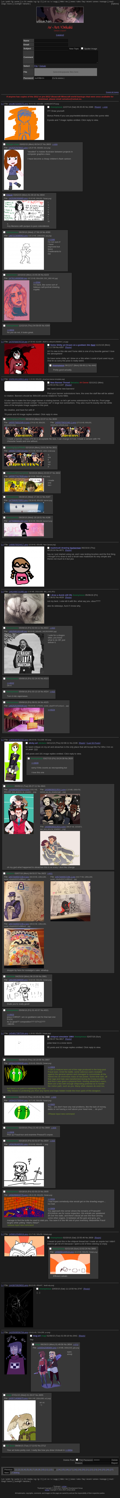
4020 (61, 600)
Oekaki (42, 68)
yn (3, 1)
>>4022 (10, 685)
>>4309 (55, 147)
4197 (48, 499)
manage (103, 1)
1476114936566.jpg (18, 280)
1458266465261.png (18, 1146)
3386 (91, 109)
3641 (43, 788)
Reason (78, 1465)
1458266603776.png (18, 1197)
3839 (91, 1240)
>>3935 (53, 1130)
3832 (58, 475)
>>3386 (51, 242)
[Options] (115, 4)
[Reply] (98, 109)
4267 (61, 350)
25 (103, 1472)
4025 (46, 704)
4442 (94, 368)
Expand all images (112, 94)
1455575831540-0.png (19, 425)
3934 (46, 1143)
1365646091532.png (18, 742)
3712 (43, 1448)
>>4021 (49, 876)
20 (83, 1472)
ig (38, 1)
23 (95, 1472)
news (73, 1)
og (35, 1)
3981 (44, 979)
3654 (69, 1347)
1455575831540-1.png (65, 425)
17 (71, 1472)
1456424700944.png (18, 1103)
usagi (3, 4)
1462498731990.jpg (18, 594)
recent (89, 1)
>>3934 (51, 1201)
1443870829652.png (18, 1287)
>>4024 (51, 712)
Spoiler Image (90, 48)
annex (95, 1)
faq (83, 1)
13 (55, 1472)
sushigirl (18, 4)
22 (91, 1472)
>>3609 (34, 765)
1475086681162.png (18, 523)
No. (87, 109)
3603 (48, 146)
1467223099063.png (18, 238)
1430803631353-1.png (55, 792)
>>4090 (105, 109)
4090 (48, 234)
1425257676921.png (18, 150)
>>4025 (52, 694)
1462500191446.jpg (18, 634)
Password (88, 1462)
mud (111, 1)
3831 (54, 450)
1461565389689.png (18, 982)
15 (63, 1472)
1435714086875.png (18, 1401)
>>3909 (53, 1099)
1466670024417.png (18, 547)
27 (111, 1472)
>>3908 (10, 1134)
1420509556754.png (18, 1334)
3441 (75, 1338)
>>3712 (75, 1347)
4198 (48, 520)
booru (9, 4)
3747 (80, 1291)
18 (75, 1472)
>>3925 (10, 1017)
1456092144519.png (64, 1254)
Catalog (15, 1475)
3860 (93, 1251)
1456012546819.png (18, 1236)
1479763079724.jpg (18, 344)
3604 (42, 197)
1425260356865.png (18, 201)
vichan (64, 1489)
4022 (46, 630)
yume (17, 1)
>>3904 (51, 1069)
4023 (46, 681)
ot (45, 1)
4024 (46, 694)
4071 (61, 552)
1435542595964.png (46, 1350)
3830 (54, 421)
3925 (43, 876)
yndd (8, 1)
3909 (47, 1130)
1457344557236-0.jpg (19, 879)
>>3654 (68, 1452)
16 (67, 1472)
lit (25, 1)
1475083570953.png (18, 503)
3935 (46, 1194)
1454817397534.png (18, 1036)
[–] (2, 106)
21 (87, 1472)
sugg (55, 1)
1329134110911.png (18, 381)
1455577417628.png (18, 478)
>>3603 (10, 332)
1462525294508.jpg (18, 708)
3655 (41, 1397)
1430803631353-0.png (19, 792)
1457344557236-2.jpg (19, 926)
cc (48, 1)
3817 (61, 1041)
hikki (62, 1)
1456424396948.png (18, 1065)
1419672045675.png (18, 106)
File (36, 68)
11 (47, 1472)
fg (12, 1)
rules (79, 1)
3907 (47, 1062)
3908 (47, 1099)
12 (51, 1472)
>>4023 (52, 630)
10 (43, 1472)
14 (59, 1472)
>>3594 (36, 285)
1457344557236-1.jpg (65, 879)
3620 (70, 761)
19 (79, 1472)
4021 (46, 1012)
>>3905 (51, 1107)
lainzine (26, 4)
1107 (61, 387)
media (29, 1)
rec (66, 1)
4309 (47, 328)
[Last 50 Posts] (93, 745)
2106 (75, 745)
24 (99, 1472)
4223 (46, 277)
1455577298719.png (18, 453)
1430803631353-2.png (55, 829)
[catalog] (60, 35)
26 (107, 1472)
